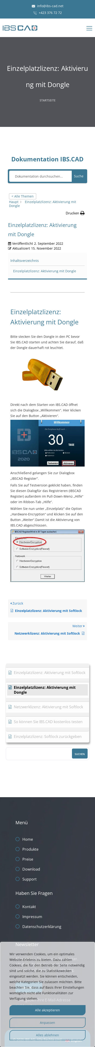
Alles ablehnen (47, 1035)
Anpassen (47, 1022)
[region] (47, 994)
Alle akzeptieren (47, 1010)
